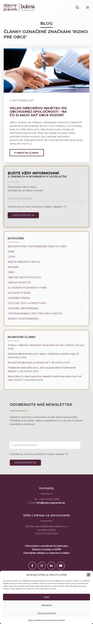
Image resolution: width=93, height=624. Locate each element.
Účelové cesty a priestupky (27, 303)
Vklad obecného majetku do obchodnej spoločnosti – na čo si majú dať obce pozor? (38, 111)
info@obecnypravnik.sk (50, 502)
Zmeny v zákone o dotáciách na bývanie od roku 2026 (39, 345)
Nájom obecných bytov (24, 262)
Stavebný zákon (19, 298)
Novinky (13, 267)
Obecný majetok (19, 282)
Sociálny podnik (19, 292)
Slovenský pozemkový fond (27, 287)
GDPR (11, 256)
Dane (11, 251)
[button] (88, 574)
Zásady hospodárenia (23, 318)
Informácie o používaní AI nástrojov (46, 545)
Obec (11, 272)
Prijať (46, 597)
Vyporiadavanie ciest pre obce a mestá (35, 313)
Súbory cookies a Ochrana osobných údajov (46, 620)
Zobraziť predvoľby (46, 613)
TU (65, 206)
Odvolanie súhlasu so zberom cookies (46, 553)
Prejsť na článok (28, 153)
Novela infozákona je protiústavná (28, 362)
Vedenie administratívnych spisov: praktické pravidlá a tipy (42, 353)
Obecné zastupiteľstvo (24, 277)
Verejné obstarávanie (23, 308)
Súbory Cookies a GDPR (46, 549)
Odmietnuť (46, 605)
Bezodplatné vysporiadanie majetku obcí (37, 246)
